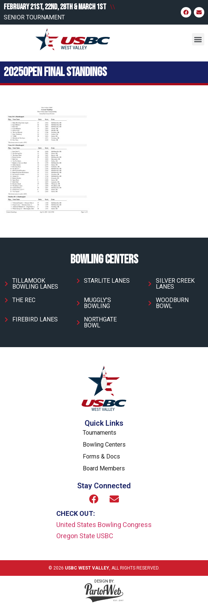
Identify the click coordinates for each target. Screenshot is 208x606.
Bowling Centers (104, 444)
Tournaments (99, 432)
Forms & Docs (101, 456)
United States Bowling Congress (104, 525)
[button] (198, 39)
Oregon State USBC (84, 536)
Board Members (104, 468)
